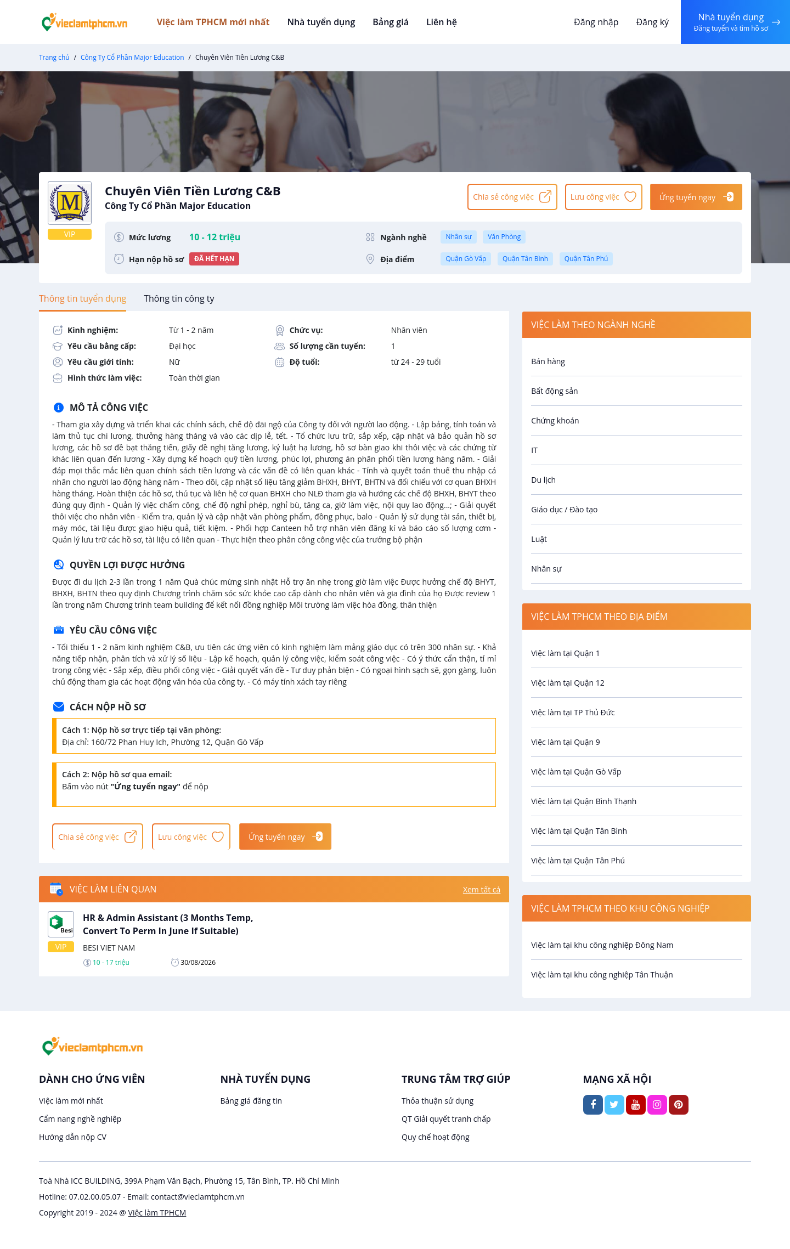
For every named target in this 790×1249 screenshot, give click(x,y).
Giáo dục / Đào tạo (564, 509)
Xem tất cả (481, 890)
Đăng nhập (595, 22)
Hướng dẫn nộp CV (72, 1137)
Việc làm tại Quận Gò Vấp (576, 771)
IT (534, 450)
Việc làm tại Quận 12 (567, 682)
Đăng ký (651, 22)
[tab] (82, 298)
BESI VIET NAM (109, 948)
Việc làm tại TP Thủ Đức (572, 712)
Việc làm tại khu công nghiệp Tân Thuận (602, 974)
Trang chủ (54, 57)
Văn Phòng (504, 236)
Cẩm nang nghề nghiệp (80, 1119)
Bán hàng (548, 361)
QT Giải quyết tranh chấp (446, 1119)
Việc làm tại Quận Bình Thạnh (583, 801)
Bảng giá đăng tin (252, 1100)
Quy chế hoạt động (436, 1137)
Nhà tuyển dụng (327, 22)
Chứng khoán (555, 420)
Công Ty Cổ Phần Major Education (132, 57)
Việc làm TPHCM (157, 1212)
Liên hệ (444, 22)
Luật (539, 539)
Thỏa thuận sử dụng (437, 1100)
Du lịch (543, 479)
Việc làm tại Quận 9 (565, 742)
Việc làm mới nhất (71, 1100)
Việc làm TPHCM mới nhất (219, 22)
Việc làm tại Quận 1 (565, 653)
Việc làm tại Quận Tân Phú (578, 860)
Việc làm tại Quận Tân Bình (579, 831)
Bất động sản (554, 391)
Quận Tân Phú (586, 258)
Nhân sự (458, 236)
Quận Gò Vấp (465, 258)
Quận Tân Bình (525, 258)
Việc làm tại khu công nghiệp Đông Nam (602, 945)
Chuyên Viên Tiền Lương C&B (281, 196)
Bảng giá (394, 22)
